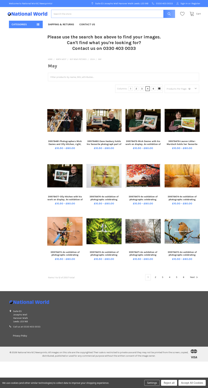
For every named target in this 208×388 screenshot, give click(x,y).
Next (194, 282)
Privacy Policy (20, 340)
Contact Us (87, 29)
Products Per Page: (177, 93)
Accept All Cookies (192, 383)
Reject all (169, 383)
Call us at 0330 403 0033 (26, 331)
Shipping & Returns (61, 29)
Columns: (122, 93)
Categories (19, 29)
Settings (152, 383)
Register (195, 3)
